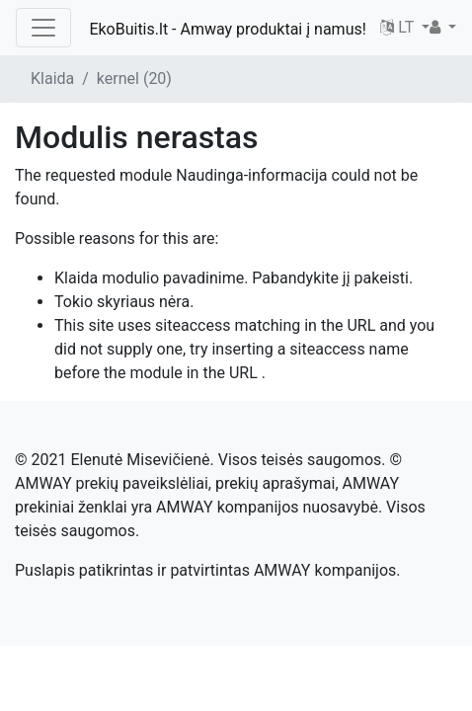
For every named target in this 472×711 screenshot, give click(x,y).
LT (399, 27)
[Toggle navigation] (43, 27)
